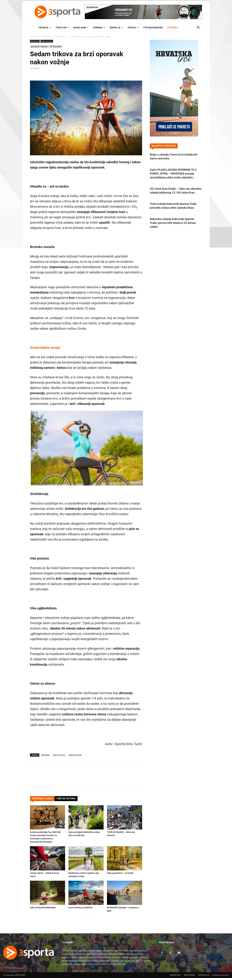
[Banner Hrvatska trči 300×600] (174, 135)
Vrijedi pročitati (75, 755)
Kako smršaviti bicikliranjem (43, 907)
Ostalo (133, 27)
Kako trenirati (61, 36)
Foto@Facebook (153, 27)
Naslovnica (35, 36)
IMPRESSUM (203, 975)
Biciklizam (81, 27)
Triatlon (62, 27)
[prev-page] (83, 917)
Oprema (99, 27)
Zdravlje (116, 27)
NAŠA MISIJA (189, 975)
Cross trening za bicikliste (80, 907)
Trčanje (44, 27)
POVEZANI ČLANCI (42, 798)
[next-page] (88, 917)
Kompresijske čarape (45, 347)
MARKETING (175, 975)
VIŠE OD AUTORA (66, 798)
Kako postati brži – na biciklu (120, 873)
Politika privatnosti (220, 975)
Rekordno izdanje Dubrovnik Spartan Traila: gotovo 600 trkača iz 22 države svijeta (173, 222)
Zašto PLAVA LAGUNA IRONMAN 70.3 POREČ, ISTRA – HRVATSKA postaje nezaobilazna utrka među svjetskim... (173, 173)
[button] (198, 27)
